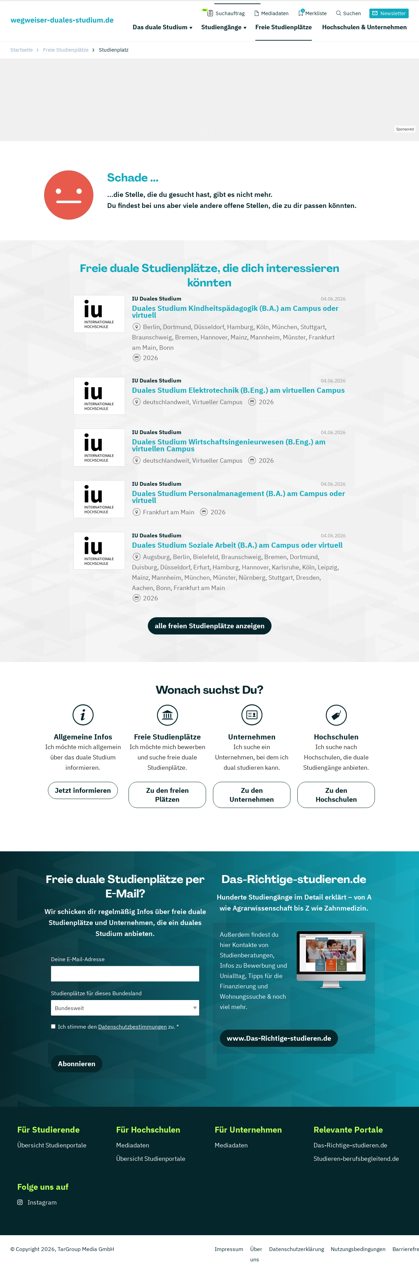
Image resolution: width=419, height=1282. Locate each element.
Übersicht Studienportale (51, 1145)
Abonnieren (76, 1063)
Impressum (229, 1249)
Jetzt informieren (83, 790)
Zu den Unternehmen (251, 795)
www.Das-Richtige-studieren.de (279, 1038)
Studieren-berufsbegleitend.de (356, 1159)
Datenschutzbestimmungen (132, 1026)
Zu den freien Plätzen (167, 795)
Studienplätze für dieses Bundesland (125, 1003)
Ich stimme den (115, 1026)
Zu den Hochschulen (336, 795)
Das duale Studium (160, 27)
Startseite (21, 49)
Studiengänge (221, 27)
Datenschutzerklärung (296, 1249)
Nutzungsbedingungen (358, 1249)
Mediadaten (132, 1145)
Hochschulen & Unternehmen (364, 27)
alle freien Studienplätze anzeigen (210, 625)
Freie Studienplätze (283, 27)
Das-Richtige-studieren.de (350, 1145)
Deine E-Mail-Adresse (125, 968)
